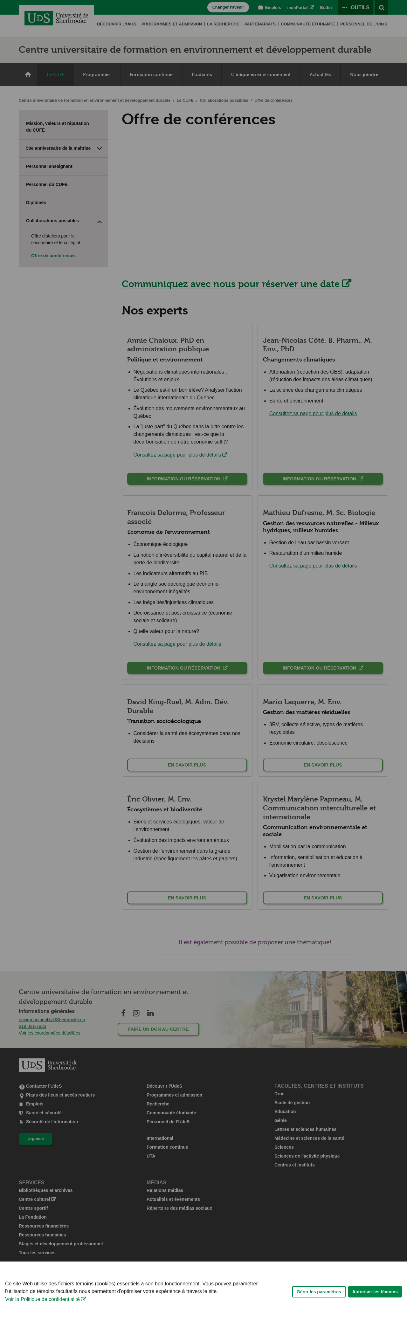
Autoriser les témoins (375, 1301)
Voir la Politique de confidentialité (42, 1309)
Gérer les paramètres (319, 1301)
